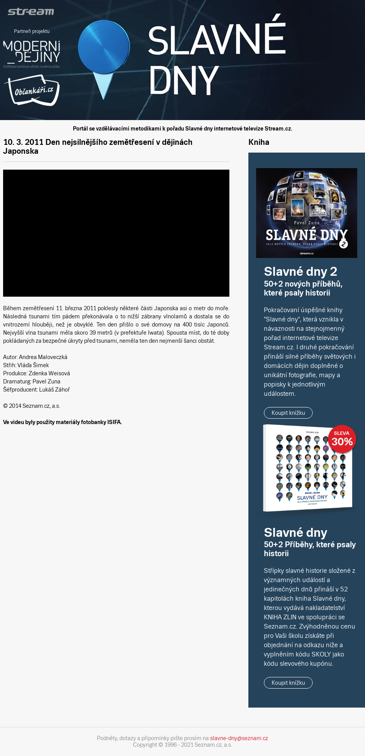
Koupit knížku (288, 413)
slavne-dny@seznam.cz (239, 738)
